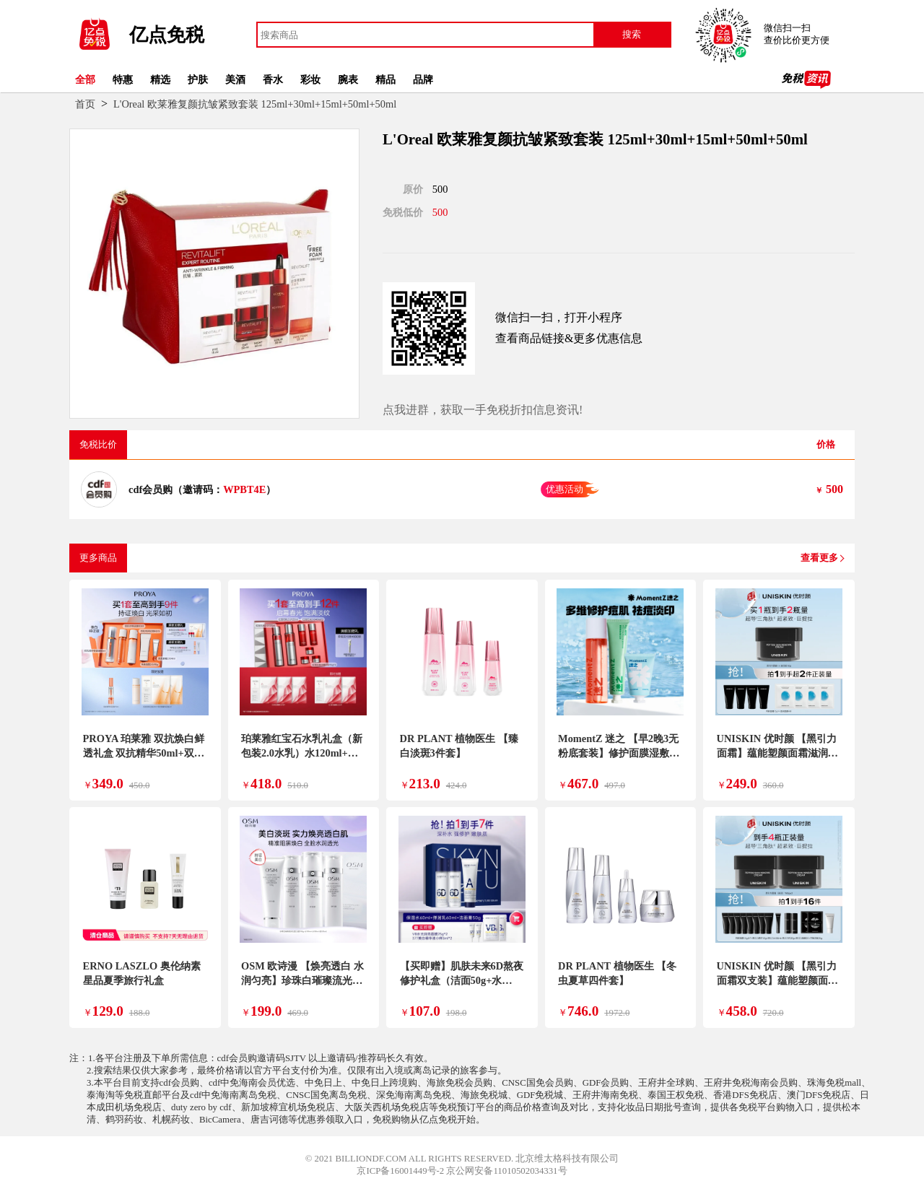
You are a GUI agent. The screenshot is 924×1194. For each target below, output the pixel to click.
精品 (385, 79)
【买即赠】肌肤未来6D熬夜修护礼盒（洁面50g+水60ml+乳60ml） (462, 980)
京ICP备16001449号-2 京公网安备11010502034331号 (462, 1171)
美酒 (235, 79)
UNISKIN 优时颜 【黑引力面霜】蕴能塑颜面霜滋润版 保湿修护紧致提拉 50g (777, 753)
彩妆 (310, 79)
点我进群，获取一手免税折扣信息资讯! (483, 410)
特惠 (123, 79)
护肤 (198, 79)
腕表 (348, 79)
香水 (273, 79)
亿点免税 (166, 35)
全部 (85, 79)
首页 (85, 104)
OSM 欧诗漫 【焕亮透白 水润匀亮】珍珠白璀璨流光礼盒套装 (302, 980)
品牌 (423, 79)
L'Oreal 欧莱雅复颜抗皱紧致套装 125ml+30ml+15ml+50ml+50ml (254, 104)
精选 (160, 79)
